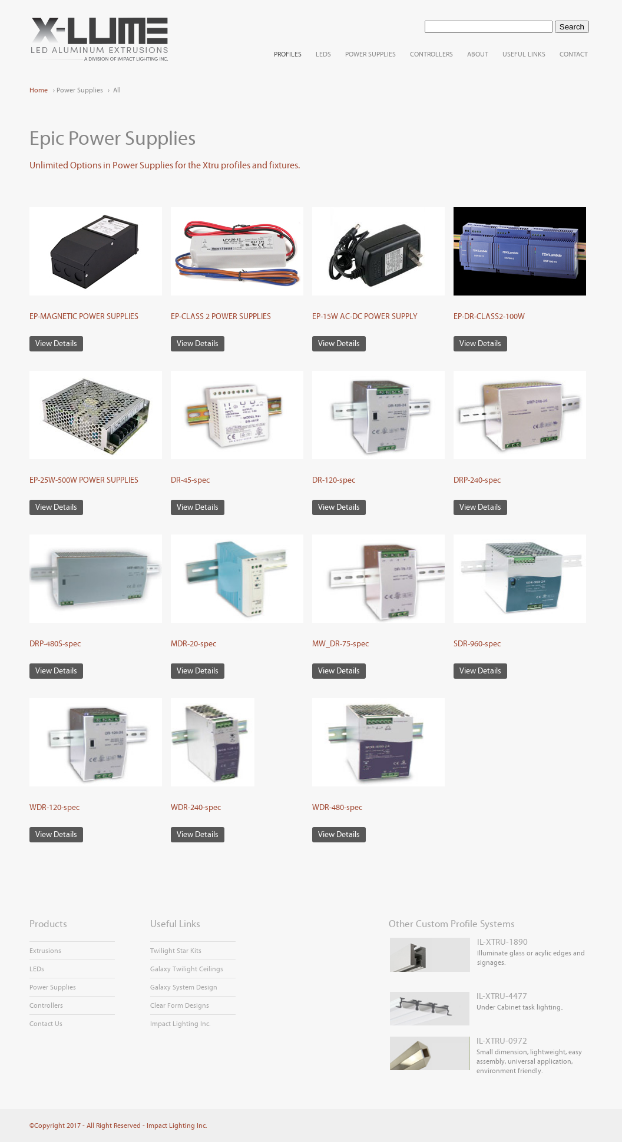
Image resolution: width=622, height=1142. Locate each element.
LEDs (36, 969)
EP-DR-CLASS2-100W (489, 316)
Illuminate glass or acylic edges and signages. (487, 952)
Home (38, 90)
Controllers (46, 1005)
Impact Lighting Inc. (180, 1024)
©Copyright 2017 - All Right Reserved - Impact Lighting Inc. (118, 1125)
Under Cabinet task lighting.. (476, 1001)
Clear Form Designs (179, 1005)
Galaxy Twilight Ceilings (186, 969)
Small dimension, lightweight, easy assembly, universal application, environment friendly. (485, 1055)
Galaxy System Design (183, 987)
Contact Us (45, 1024)
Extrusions (45, 951)
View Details (56, 343)
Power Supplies (52, 987)
